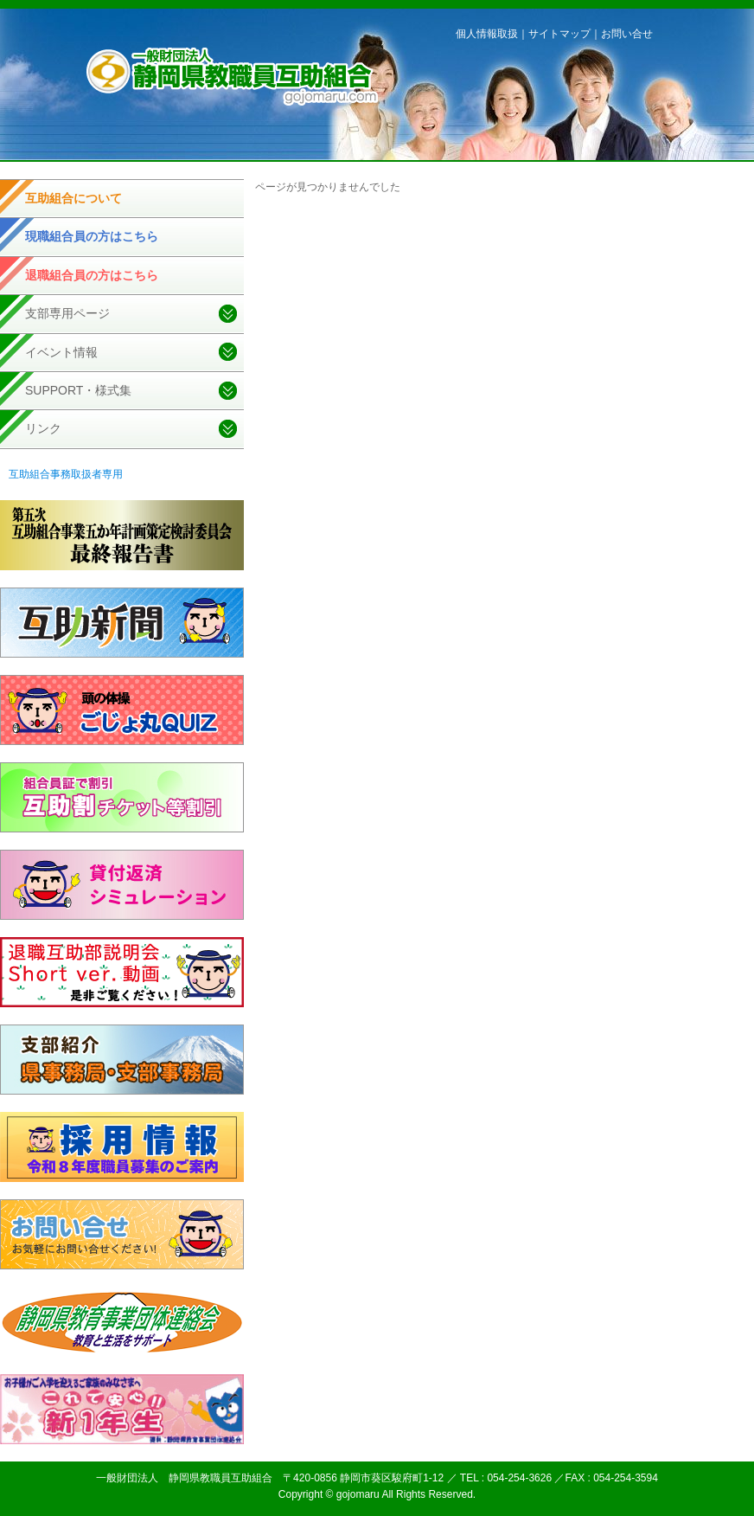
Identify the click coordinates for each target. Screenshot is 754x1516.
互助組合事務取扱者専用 (66, 474)
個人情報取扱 (487, 34)
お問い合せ (627, 34)
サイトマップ (559, 34)
